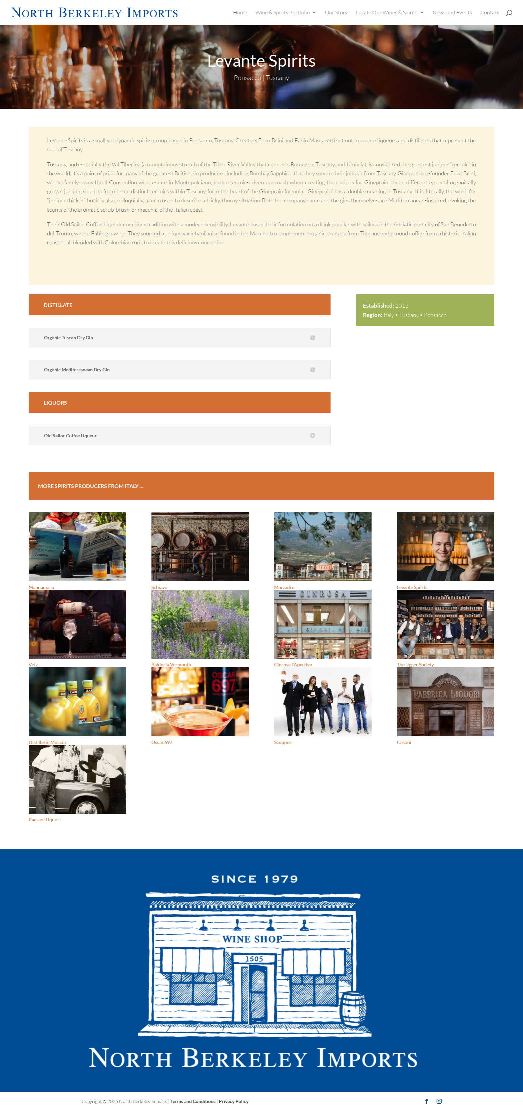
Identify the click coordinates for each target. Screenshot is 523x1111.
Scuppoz (283, 742)
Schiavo (159, 587)
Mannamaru (41, 587)
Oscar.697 (161, 742)
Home (240, 13)
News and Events (452, 13)
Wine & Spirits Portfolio (282, 13)
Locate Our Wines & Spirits (387, 13)
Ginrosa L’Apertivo (293, 664)
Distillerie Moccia (47, 742)
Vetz (33, 664)
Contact (489, 13)
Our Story (336, 13)
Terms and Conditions (192, 1101)
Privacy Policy (233, 1101)
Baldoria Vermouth (171, 664)
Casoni (404, 742)
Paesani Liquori (45, 819)
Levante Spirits (412, 587)
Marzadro (284, 587)
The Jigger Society (415, 664)
